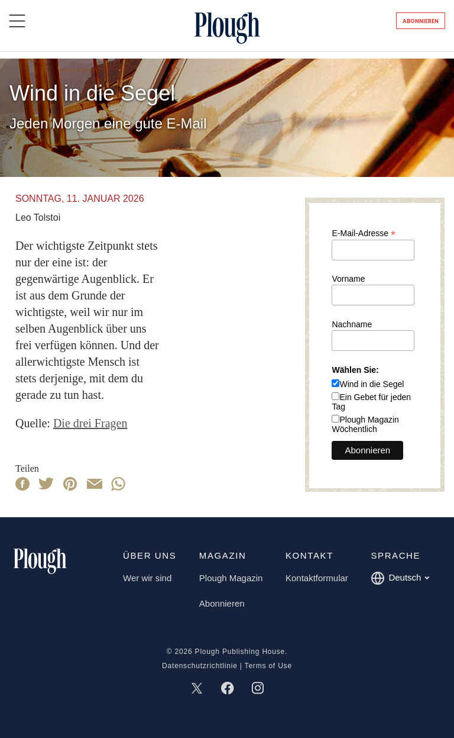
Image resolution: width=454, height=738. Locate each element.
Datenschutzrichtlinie (200, 666)
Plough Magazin (231, 578)
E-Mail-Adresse (363, 233)
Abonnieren (421, 21)
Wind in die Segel (371, 384)
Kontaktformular (317, 578)
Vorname (348, 279)
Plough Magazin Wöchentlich (365, 424)
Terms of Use (268, 666)
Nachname (352, 324)
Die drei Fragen (90, 423)
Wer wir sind (147, 578)
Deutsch (400, 578)
